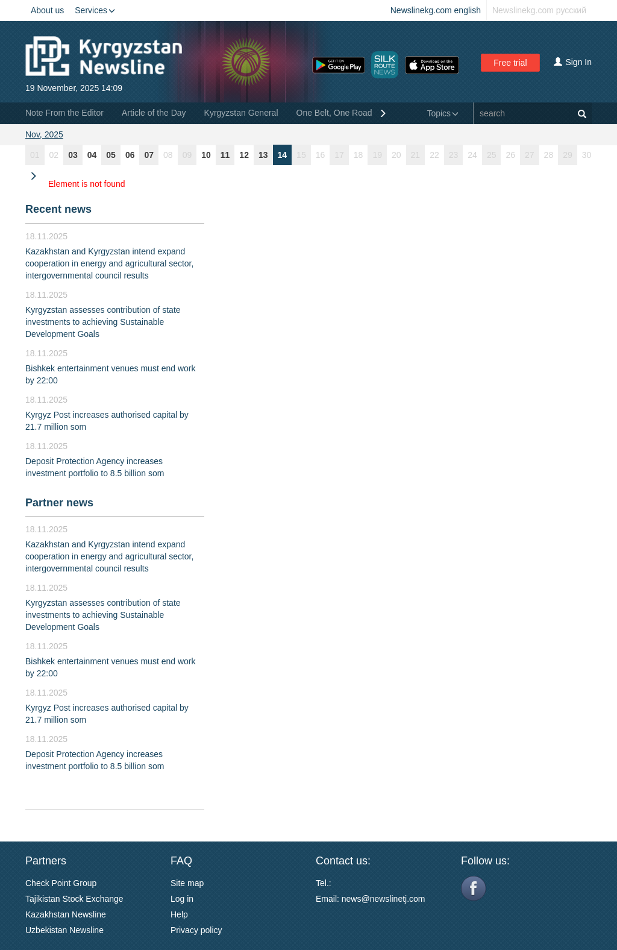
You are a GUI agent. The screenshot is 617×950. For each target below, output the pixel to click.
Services (95, 10)
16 (320, 155)
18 (358, 155)
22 (434, 155)
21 (416, 155)
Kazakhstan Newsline (65, 914)
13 (263, 155)
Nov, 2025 (44, 134)
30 (587, 155)
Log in (182, 899)
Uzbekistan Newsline (64, 930)
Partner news (59, 503)
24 (472, 155)
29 (567, 155)
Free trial (510, 63)
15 (301, 155)
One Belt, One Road (334, 113)
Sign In (573, 62)
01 (35, 155)
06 (130, 155)
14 (282, 155)
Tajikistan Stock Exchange (74, 899)
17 (339, 155)
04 (92, 155)
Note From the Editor (64, 113)
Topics (443, 113)
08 (168, 155)
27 (529, 155)
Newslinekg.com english (435, 10)
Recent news (58, 209)
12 (244, 155)
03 (73, 155)
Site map (187, 883)
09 (187, 155)
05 (111, 155)
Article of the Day (154, 113)
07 (149, 155)
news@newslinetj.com (383, 899)
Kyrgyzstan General (241, 113)
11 (225, 155)
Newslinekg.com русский (539, 10)
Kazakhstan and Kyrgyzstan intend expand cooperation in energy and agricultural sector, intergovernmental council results (109, 263)
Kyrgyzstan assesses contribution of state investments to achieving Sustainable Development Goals (103, 322)
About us (47, 10)
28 (549, 155)
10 (206, 155)
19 (377, 155)
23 (454, 155)
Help (179, 914)
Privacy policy (196, 930)
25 (491, 155)
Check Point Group (60, 883)
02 (54, 155)
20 (396, 155)
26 (510, 155)
